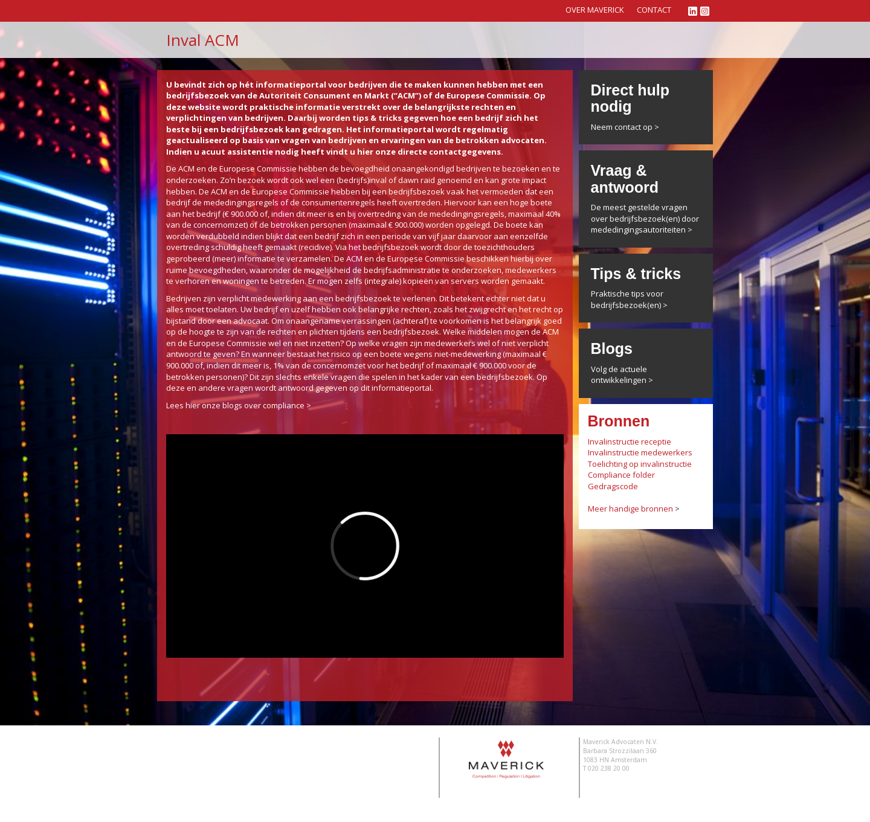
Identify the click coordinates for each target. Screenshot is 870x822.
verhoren (192, 280)
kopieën (418, 280)
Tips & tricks (636, 273)
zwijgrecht (487, 309)
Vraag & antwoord (625, 179)
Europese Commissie (258, 168)
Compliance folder (621, 474)
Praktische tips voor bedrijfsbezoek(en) (627, 299)
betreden (287, 280)
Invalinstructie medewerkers (640, 452)
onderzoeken (476, 270)
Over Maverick (595, 9)
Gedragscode (613, 486)
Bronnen (619, 421)
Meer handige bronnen (630, 508)
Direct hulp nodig (630, 98)
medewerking (276, 298)
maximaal (526, 213)
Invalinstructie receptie (629, 441)
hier (365, 151)
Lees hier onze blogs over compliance (235, 405)
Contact (654, 9)
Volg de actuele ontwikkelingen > (622, 375)
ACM (186, 168)
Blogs (612, 348)
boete (541, 202)
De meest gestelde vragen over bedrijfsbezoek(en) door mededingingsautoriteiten (645, 218)
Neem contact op (621, 126)
